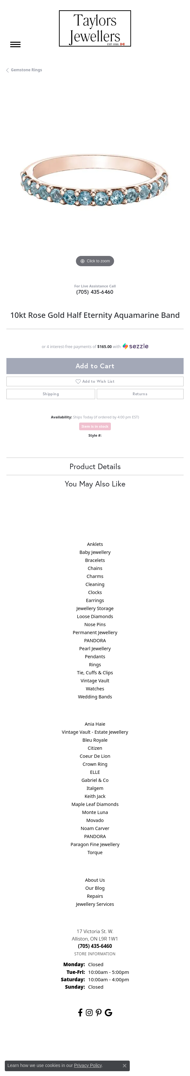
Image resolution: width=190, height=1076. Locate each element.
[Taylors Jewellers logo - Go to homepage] (95, 28)
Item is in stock (95, 426)
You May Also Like (95, 483)
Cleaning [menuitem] (95, 584)
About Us (95, 880)
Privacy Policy (63, 1042)
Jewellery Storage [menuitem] (94, 608)
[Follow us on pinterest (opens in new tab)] (99, 1013)
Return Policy (31, 1042)
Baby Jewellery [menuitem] (95, 552)
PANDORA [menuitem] (95, 640)
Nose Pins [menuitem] (95, 624)
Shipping (51, 393)
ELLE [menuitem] (95, 772)
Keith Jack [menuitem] (95, 796)
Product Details (95, 466)
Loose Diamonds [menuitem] (95, 616)
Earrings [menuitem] (95, 600)
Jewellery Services (95, 904)
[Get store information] (95, 954)
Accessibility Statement (149, 1042)
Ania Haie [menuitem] (95, 724)
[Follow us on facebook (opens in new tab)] (80, 1013)
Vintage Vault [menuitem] (95, 681)
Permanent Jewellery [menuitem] (95, 632)
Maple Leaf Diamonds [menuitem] (95, 804)
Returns (140, 393)
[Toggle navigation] (15, 44)
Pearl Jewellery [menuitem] (95, 648)
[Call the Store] (95, 946)
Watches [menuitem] (95, 689)
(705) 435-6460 (95, 291)
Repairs (95, 896)
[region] (95, 180)
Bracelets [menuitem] (95, 560)
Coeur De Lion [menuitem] (95, 756)
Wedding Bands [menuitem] (95, 697)
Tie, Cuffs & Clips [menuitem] (95, 672)
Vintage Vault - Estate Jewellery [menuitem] (95, 732)
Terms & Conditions (101, 1042)
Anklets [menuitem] (95, 544)
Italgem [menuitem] (95, 788)
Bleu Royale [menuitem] (94, 740)
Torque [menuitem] (95, 852)
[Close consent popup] (125, 1066)
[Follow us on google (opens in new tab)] (108, 1013)
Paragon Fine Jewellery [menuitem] (95, 844)
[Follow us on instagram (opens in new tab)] (89, 1013)
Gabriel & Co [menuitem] (95, 780)
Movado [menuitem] (94, 820)
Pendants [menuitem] (95, 656)
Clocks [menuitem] (95, 592)
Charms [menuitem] (95, 576)
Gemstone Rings (26, 70)
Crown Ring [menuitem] (95, 764)
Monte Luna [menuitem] (95, 812)
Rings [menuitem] (95, 664)
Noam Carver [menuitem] (95, 828)
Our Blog (94, 888)
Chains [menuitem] (95, 568)
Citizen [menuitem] (95, 748)
